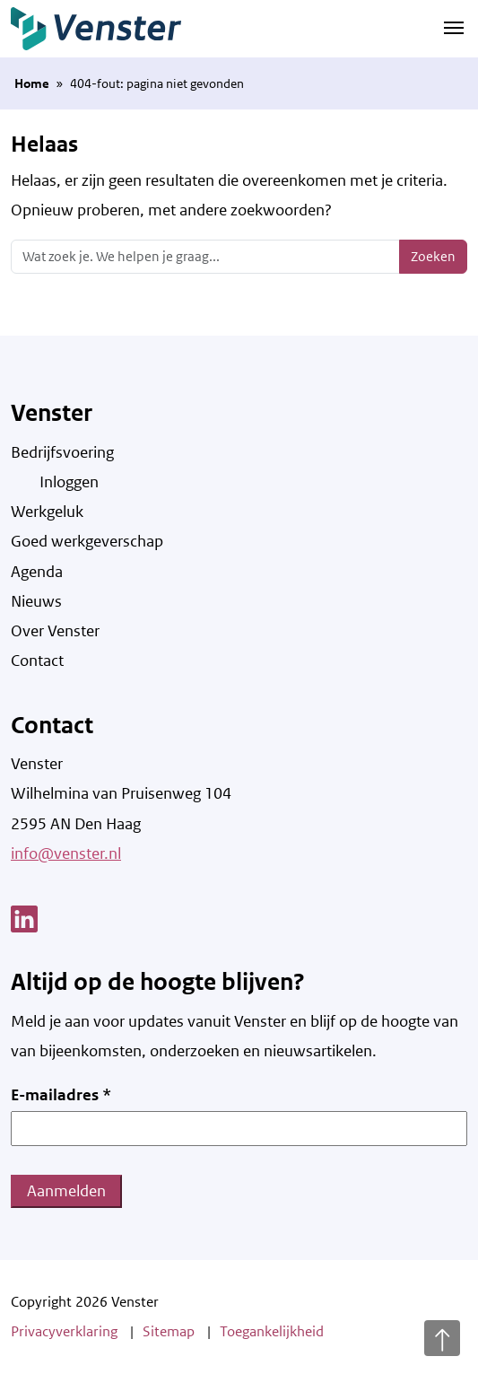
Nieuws (36, 601)
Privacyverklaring (64, 1331)
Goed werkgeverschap (87, 541)
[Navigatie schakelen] (454, 26)
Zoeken (433, 256)
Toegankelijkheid (272, 1331)
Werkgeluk (47, 511)
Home (31, 83)
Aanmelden (66, 1191)
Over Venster (55, 631)
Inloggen (69, 482)
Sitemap (169, 1331)
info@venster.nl (66, 853)
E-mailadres (61, 1095)
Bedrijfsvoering (62, 452)
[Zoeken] (205, 257)
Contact (37, 660)
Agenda (37, 572)
